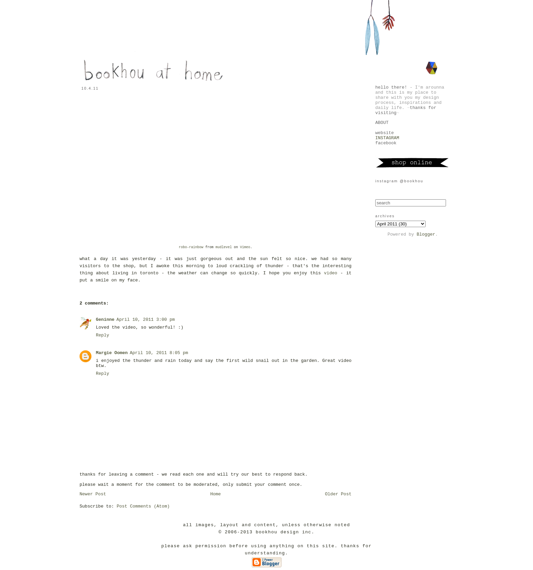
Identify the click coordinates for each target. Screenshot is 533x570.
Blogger (426, 234)
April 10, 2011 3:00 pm (146, 319)
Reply (102, 335)
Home (215, 494)
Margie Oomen (112, 352)
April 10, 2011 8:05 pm (159, 352)
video (330, 273)
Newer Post (93, 494)
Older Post (338, 494)
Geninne (105, 319)
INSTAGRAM (387, 138)
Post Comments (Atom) (143, 506)
